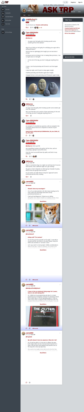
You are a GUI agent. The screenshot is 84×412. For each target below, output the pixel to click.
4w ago (27, 142)
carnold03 (29, 182)
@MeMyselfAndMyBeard (33, 288)
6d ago (27, 122)
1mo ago (28, 183)
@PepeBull (29, 337)
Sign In (80, 2)
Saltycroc (29, 104)
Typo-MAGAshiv (32, 32)
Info (79, 11)
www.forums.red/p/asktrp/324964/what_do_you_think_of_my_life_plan (43, 132)
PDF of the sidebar (70, 33)
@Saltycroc (29, 38)
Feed (60, 11)
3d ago (27, 105)
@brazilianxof (30, 234)
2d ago (27, 34)
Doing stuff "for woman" (35, 237)
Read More (43, 201)
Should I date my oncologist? (36, 188)
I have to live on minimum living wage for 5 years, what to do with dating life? (42, 292)
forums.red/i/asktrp (42, 25)
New (29, 15)
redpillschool (31, 19)
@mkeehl (28, 185)
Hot (24, 15)
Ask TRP (30, 10)
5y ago (28, 21)
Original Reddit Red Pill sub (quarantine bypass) (72, 29)
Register (73, 2)
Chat (66, 11)
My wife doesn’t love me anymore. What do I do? (42, 340)
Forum (73, 11)
